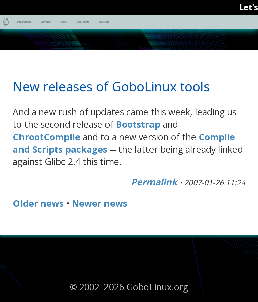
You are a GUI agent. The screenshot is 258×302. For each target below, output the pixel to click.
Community (124, 26)
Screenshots (224, 26)
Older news (38, 203)
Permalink (154, 182)
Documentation (58, 26)
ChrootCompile (46, 136)
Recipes (174, 26)
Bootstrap (138, 124)
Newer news (99, 203)
